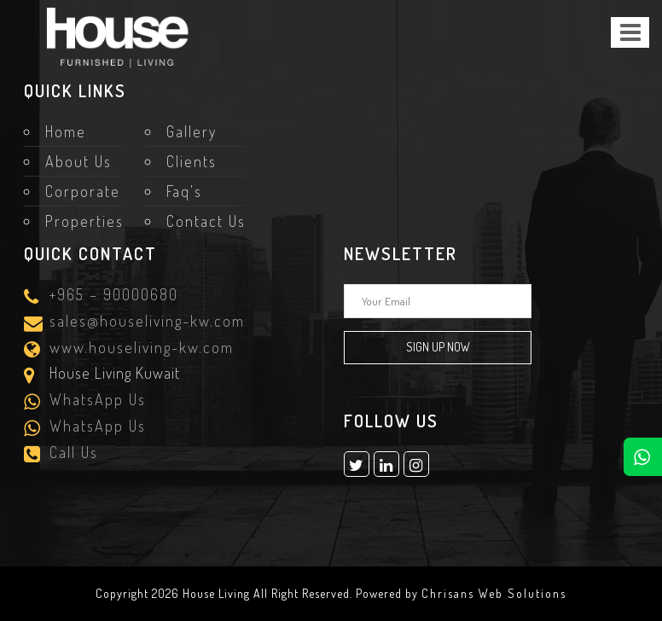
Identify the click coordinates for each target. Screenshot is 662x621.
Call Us (71, 453)
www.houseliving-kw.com (139, 348)
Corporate (82, 191)
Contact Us (206, 221)
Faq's (184, 191)
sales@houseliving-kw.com (144, 322)
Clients (191, 161)
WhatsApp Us (95, 400)
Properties (84, 221)
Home (65, 131)
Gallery (191, 131)
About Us (78, 161)
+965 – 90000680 (111, 295)
